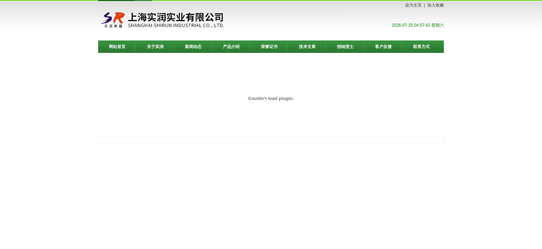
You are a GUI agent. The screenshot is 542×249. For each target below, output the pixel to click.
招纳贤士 (345, 46)
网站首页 (117, 46)
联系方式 (421, 46)
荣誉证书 (269, 46)
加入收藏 (435, 5)
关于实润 (155, 46)
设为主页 (413, 5)
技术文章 (307, 46)
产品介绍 (231, 46)
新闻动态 (193, 46)
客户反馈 (383, 46)
